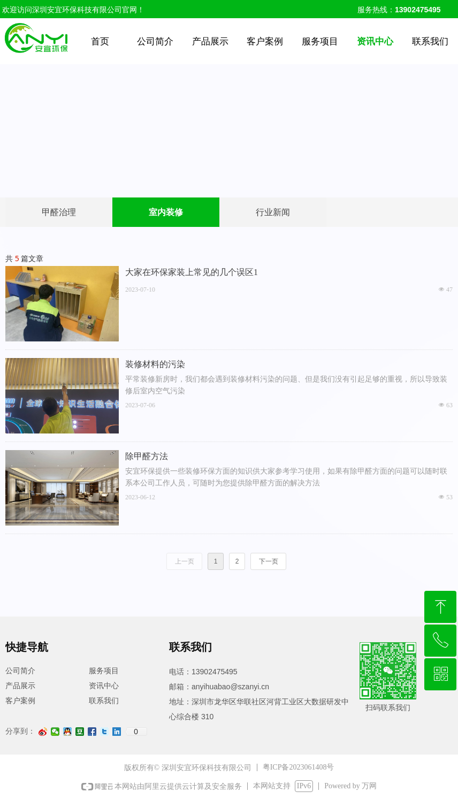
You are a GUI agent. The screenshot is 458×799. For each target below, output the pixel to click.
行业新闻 (273, 212)
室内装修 (166, 212)
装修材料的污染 (155, 364)
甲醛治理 (59, 212)
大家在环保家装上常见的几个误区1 (191, 272)
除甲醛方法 (146, 456)
